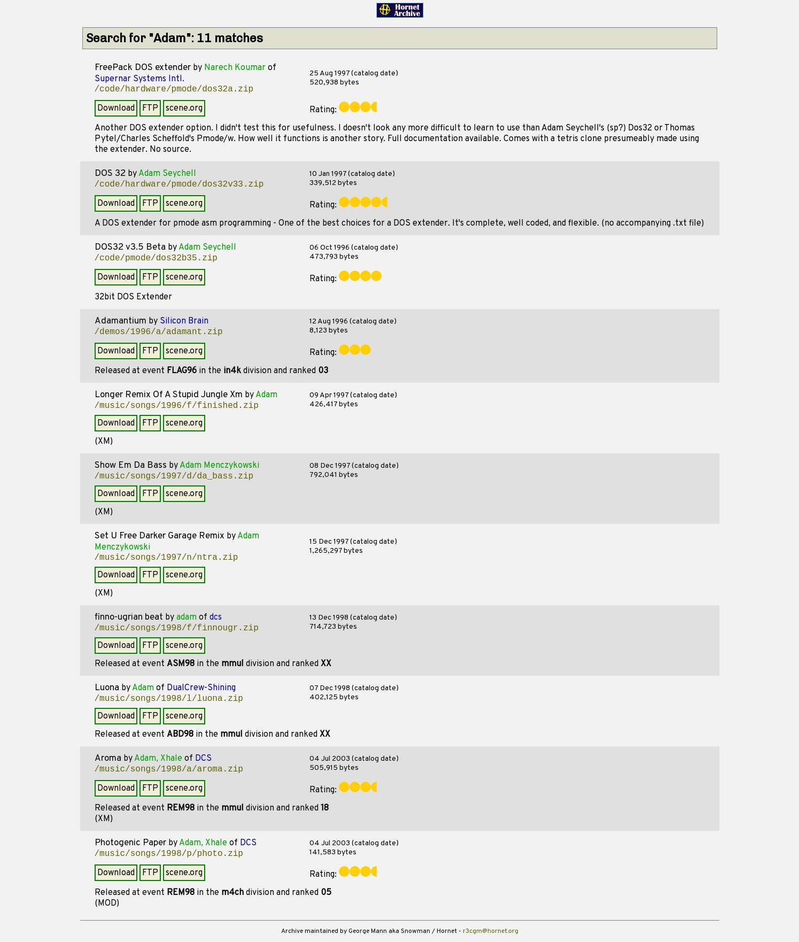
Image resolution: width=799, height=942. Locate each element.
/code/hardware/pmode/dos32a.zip (174, 89)
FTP (150, 108)
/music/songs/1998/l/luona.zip (169, 699)
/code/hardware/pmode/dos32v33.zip (179, 184)
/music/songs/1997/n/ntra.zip (166, 557)
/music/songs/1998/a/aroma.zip (169, 769)
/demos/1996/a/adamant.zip (159, 332)
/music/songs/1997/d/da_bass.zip (174, 476)
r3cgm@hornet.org (490, 931)
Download (116, 108)
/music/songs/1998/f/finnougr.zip (177, 628)
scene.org (184, 108)
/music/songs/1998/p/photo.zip (169, 854)
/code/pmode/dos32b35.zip (156, 258)
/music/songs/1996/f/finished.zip (177, 406)
